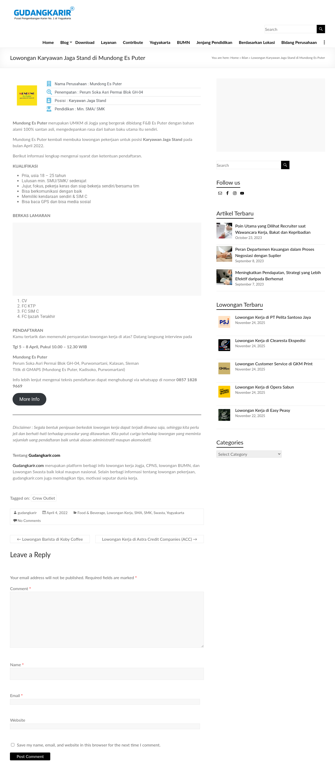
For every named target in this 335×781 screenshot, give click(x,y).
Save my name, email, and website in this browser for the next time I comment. (89, 744)
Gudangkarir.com (44, 455)
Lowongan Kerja (119, 512)
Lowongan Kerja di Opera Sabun (264, 386)
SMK (148, 512)
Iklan (245, 58)
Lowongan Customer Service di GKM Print (274, 363)
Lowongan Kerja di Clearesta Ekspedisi (270, 340)
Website (17, 719)
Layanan (108, 42)
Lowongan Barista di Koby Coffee (50, 539)
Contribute (133, 42)
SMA (138, 512)
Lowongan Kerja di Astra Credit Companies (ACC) (149, 539)
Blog (64, 42)
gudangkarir (27, 512)
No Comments (29, 520)
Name (17, 664)
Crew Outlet (43, 497)
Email (16, 695)
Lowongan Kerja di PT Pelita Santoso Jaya (273, 317)
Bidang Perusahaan (299, 42)
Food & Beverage (91, 512)
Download (84, 42)
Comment (20, 588)
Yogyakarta (160, 42)
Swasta (159, 512)
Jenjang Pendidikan (214, 42)
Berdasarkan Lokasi (257, 42)
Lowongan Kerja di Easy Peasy (262, 410)
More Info (29, 399)
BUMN (183, 42)
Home (48, 42)
